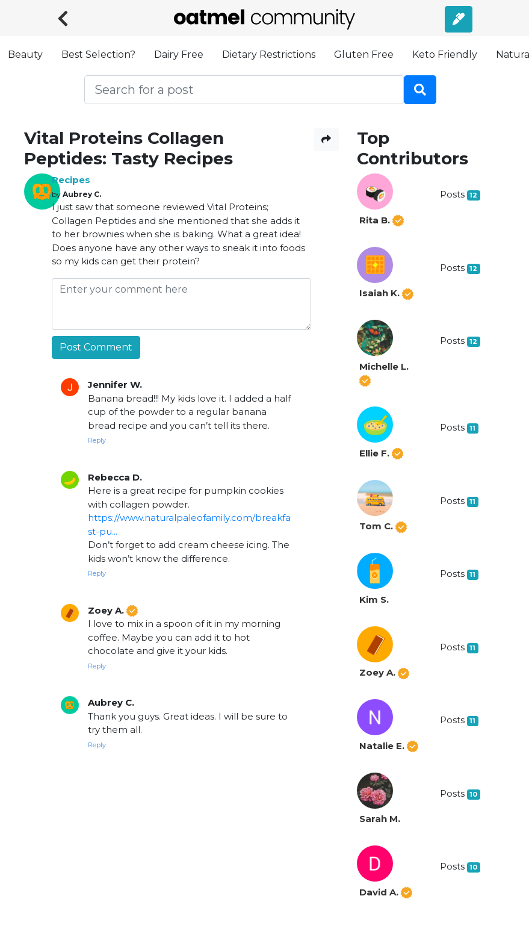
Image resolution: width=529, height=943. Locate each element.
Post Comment (96, 347)
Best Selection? (98, 54)
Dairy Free (178, 54)
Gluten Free (364, 54)
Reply (97, 440)
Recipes (71, 179)
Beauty (25, 54)
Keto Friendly (444, 54)
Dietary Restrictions (268, 54)
